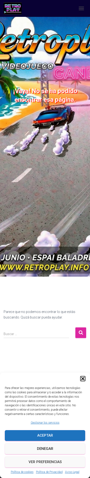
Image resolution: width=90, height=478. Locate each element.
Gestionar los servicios (45, 422)
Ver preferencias (45, 462)
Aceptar (45, 435)
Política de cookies (22, 472)
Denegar (45, 448)
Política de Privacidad (49, 472)
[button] (82, 378)
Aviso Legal (72, 472)
